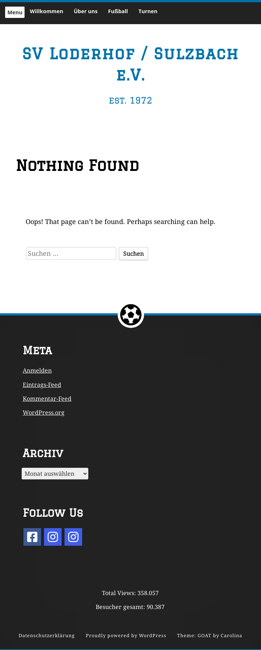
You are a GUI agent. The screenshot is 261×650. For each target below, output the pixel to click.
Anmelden (37, 370)
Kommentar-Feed (47, 399)
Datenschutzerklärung (47, 635)
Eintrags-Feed (42, 385)
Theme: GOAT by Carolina (209, 635)
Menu (14, 12)
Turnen (148, 11)
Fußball (118, 11)
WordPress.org (44, 412)
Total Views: (119, 593)
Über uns (86, 11)
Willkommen (46, 11)
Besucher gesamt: (121, 607)
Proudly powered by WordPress (126, 635)
